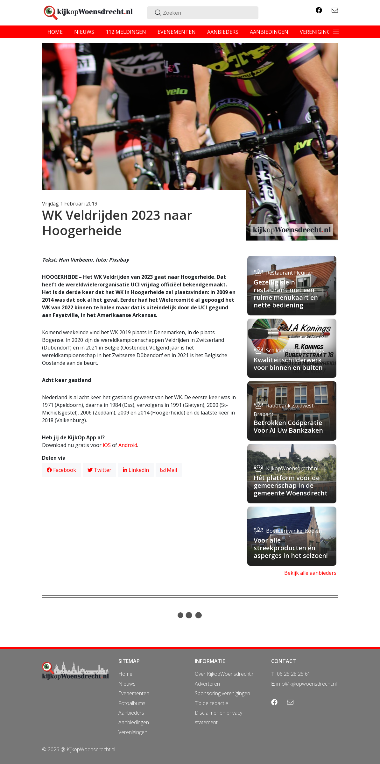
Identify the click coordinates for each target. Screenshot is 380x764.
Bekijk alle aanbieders (310, 572)
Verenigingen (132, 732)
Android (127, 445)
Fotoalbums (131, 703)
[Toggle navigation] (336, 32)
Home (125, 673)
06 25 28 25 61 (294, 673)
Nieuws (127, 683)
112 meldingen (126, 31)
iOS (107, 445)
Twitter (99, 469)
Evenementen (133, 693)
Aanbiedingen (133, 722)
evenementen (177, 31)
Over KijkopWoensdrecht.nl (225, 673)
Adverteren (207, 683)
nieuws (84, 31)
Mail (168, 469)
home (55, 31)
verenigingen (318, 31)
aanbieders (222, 31)
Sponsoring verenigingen (222, 693)
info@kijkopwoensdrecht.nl (306, 683)
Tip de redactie (211, 703)
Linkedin (136, 469)
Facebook (61, 469)
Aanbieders (131, 712)
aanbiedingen (269, 31)
